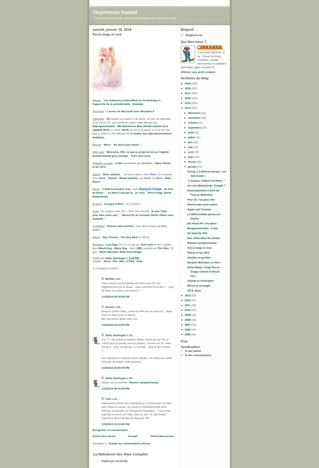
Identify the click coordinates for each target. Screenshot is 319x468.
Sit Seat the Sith (197, 233)
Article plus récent (103, 436)
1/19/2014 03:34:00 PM (115, 324)
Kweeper (137, 104)
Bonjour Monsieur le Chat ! (204, 262)
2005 (188, 334)
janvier (192, 166)
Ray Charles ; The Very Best (120, 237)
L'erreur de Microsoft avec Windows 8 (130, 111)
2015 (188, 103)
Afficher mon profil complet (198, 72)
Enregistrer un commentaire (110, 430)
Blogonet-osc (194, 35)
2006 (188, 329)
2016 (188, 98)
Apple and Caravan (199, 209)
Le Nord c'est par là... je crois (126, 192)
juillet (192, 137)
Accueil (133, 436)
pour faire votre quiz (105, 215)
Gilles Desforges (115, 335)
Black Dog (105, 248)
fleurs (107, 261)
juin (190, 142)
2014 (188, 107)
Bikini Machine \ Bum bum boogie (120, 251)
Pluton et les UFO (198, 252)
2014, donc (194, 290)
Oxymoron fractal (115, 12)
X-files (119, 163)
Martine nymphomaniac (144, 382)
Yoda (139, 261)
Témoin (112, 178)
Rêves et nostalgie (198, 285)
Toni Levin (147, 244)
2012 (188, 300)
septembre (195, 127)
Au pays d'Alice (113, 203)
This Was (163, 248)
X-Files (130, 261)
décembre (194, 113)
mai (190, 147)
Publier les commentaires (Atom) (129, 443)
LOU (108, 398)
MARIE (109, 278)
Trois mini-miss (140, 155)
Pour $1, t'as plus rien (201, 199)
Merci (107, 144)
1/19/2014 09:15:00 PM (115, 388)
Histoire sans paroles (120, 226)
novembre (194, 117)
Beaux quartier (128, 178)
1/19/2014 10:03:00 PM (115, 424)
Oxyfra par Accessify (114, 461)
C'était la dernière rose (116, 189)
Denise (109, 307)
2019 (188, 83)
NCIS (125, 129)
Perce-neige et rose (199, 247)
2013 (188, 295)
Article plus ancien (162, 436)
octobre (193, 122)
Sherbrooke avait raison (202, 204)
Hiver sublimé (111, 174)
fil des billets (193, 350)
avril (191, 152)
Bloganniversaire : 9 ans (202, 228)
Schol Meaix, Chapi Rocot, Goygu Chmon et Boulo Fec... (203, 271)
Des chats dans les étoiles (203, 238)
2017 (188, 93)
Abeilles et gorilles (199, 257)
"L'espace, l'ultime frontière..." (206, 180)
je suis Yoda (159, 211)
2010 (188, 310)
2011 (188, 305)
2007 (188, 324)
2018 (188, 88)
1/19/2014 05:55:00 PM (115, 367)
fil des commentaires (198, 355)
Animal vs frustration (200, 280)
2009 (188, 314)
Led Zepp (112, 244)
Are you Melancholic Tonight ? (206, 185)
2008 (188, 319)
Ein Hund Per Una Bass (201, 223)
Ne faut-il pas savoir (126, 144)
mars (191, 156)
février (192, 161)
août (191, 132)
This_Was (118, 261)
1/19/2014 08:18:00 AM (115, 296)
